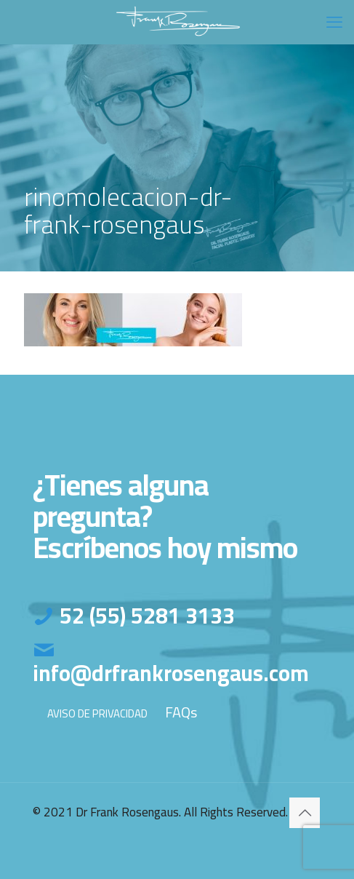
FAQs (181, 712)
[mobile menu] (334, 21)
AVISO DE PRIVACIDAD (97, 713)
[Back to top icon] (304, 813)
